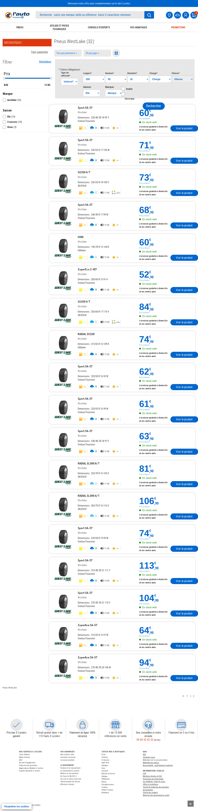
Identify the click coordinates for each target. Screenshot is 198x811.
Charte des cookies (150, 792)
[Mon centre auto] (170, 14)
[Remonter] (191, 804)
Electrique (129, 96)
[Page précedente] (183, 696)
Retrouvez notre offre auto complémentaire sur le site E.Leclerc (99, 3)
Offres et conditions (150, 784)
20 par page (92, 53)
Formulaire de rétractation (153, 779)
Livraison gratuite (67, 760)
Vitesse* (176, 73)
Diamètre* (132, 73)
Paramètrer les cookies (16, 806)
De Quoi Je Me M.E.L (68, 776)
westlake (14, 100)
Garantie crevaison (68, 757)
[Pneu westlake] (63, 116)
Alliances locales (67, 784)
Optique (104, 776)
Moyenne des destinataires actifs (156, 795)
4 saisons (14, 121)
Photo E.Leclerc (107, 790)
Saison (87, 87)
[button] (27, 99)
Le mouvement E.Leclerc (69, 771)
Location (105, 771)
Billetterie (105, 793)
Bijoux (104, 782)
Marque (109, 87)
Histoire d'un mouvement (70, 768)
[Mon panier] (194, 14)
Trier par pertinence (66, 53)
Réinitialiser (45, 61)
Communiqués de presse (70, 781)
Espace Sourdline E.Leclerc (29, 771)
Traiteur (105, 787)
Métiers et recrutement (69, 773)
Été (11, 116)
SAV (20, 760)
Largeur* (87, 73)
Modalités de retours (151, 763)
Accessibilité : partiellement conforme (158, 765)
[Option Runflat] (123, 88)
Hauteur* (109, 73)
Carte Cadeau (24, 754)
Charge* (153, 73)
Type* (65, 74)
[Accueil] (17, 15)
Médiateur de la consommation (155, 760)
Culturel (105, 757)
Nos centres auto (67, 754)
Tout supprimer (39, 52)
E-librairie (105, 760)
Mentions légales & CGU (152, 776)
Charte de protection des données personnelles (156, 788)
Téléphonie (106, 779)
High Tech (105, 763)
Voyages (105, 765)
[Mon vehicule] (178, 14)
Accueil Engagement (27, 763)
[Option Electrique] (123, 94)
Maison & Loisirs (108, 773)
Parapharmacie (108, 784)
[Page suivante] (193, 696)
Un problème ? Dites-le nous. (154, 781)
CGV (144, 773)
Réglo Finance (24, 757)
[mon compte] (186, 14)
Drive (104, 754)
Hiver (11, 127)
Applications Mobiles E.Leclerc (31, 768)
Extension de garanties (28, 765)
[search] (95, 15)
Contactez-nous (149, 757)
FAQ (144, 754)
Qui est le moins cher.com (70, 779)
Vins (103, 768)
